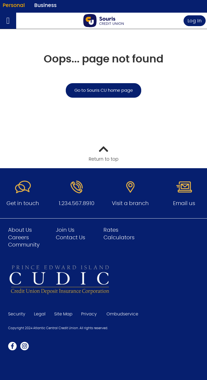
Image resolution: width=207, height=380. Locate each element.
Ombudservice (122, 314)
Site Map (63, 314)
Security (16, 314)
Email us (184, 203)
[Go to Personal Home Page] (103, 20)
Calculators (119, 237)
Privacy (89, 314)
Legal (40, 314)
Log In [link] (195, 21)
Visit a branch (130, 203)
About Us (20, 230)
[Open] (8, 21)
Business (45, 5)
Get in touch (22, 203)
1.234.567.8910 (76, 203)
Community (24, 245)
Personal (14, 5)
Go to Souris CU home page (103, 90)
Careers (18, 237)
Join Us (65, 230)
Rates (111, 230)
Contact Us (70, 237)
